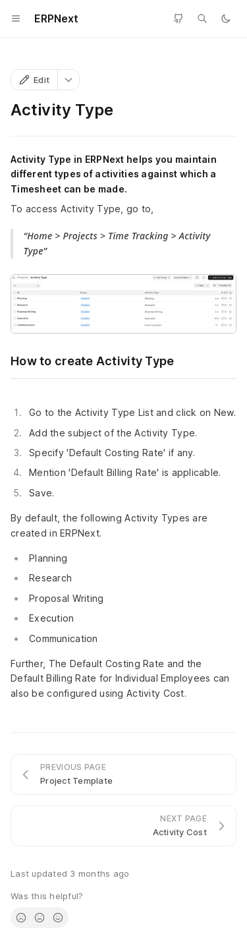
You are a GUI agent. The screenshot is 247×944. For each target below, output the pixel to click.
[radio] (21, 917)
